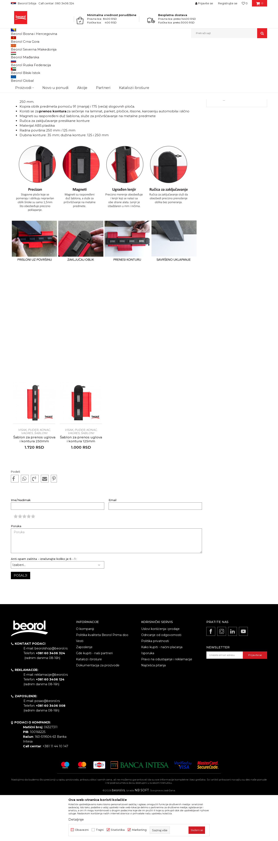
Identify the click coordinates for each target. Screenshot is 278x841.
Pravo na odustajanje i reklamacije (166, 704)
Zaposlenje (84, 692)
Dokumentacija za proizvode (97, 710)
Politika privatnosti (155, 686)
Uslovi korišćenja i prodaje (160, 673)
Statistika (118, 829)
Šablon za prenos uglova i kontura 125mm (81, 484)
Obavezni (82, 829)
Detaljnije (237, 142)
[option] (34, 465)
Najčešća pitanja (153, 710)
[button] (229, 33)
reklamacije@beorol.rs (51, 719)
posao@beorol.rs (47, 746)
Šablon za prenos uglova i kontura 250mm (34, 484)
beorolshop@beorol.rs (51, 693)
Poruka (16, 570)
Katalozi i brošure (89, 704)
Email (112, 544)
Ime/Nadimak (21, 544)
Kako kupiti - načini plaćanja (161, 692)
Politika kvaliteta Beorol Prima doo (102, 680)
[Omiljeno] (245, 3)
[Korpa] (259, 5)
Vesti (29, 47)
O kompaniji (85, 673)
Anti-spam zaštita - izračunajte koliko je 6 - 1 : (44, 603)
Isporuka (147, 698)
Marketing (139, 829)
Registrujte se (227, 3)
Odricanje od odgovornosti (161, 680)
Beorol (19, 47)
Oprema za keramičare (237, 122)
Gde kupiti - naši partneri (94, 698)
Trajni (100, 829)
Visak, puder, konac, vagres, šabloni (34, 476)
